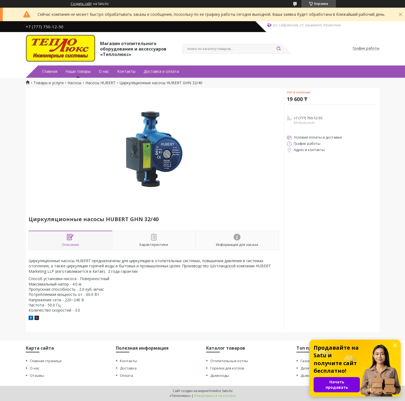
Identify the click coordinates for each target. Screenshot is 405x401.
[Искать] (278, 49)
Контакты (126, 71)
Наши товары (78, 71)
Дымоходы (219, 375)
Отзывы (37, 375)
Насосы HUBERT (100, 82)
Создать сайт (81, 4)
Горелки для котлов (227, 368)
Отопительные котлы (229, 360)
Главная (49, 71)
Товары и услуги (48, 82)
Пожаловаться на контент (215, 395)
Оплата (126, 375)
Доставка (128, 368)
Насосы (74, 82)
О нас (104, 71)
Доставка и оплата (161, 71)
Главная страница (45, 360)
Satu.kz (227, 391)
